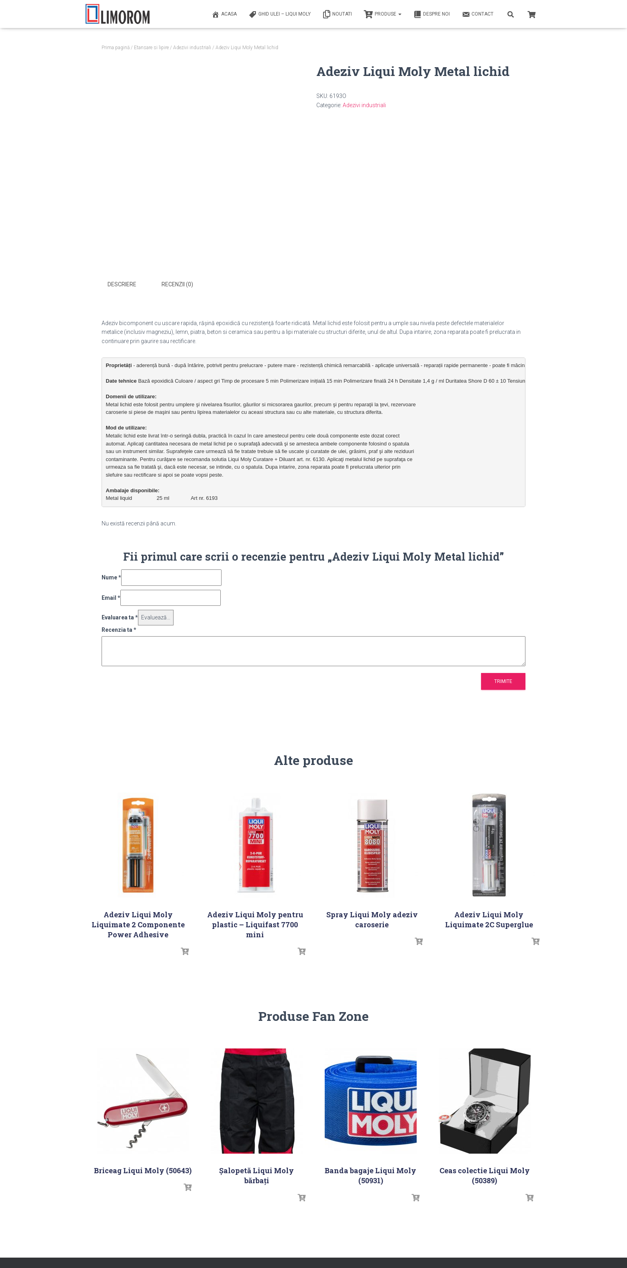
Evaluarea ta (120, 617)
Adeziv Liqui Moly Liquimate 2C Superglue (489, 919)
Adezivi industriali (192, 47)
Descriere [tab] (122, 284)
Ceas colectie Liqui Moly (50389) (484, 1175)
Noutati (337, 14)
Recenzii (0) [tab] (177, 284)
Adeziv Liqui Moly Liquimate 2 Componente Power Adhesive (138, 924)
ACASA (224, 14)
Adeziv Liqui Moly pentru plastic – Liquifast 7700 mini (255, 924)
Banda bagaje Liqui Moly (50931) (370, 1175)
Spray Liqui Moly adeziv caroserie (372, 919)
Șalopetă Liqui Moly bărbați (256, 1175)
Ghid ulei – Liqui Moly (280, 14)
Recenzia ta (119, 629)
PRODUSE (382, 14)
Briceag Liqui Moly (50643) (143, 1170)
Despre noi (431, 14)
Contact (477, 14)
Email (111, 597)
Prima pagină (116, 47)
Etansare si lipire (151, 47)
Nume (111, 577)
